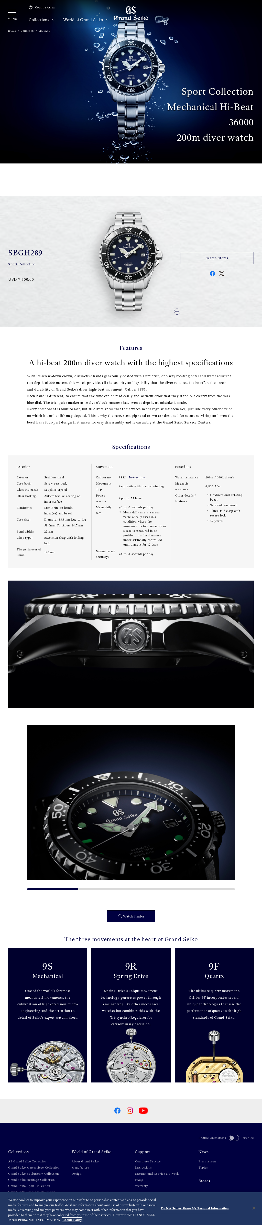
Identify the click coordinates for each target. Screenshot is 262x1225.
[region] (131, 1208)
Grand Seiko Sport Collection (29, 1186)
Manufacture (80, 1167)
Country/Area (42, 7)
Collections (42, 19)
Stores (204, 1181)
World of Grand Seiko (86, 19)
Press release (208, 1161)
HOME (12, 30)
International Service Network (157, 1174)
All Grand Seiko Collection (27, 1161)
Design (76, 1174)
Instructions (137, 477)
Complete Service (148, 1161)
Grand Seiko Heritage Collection (31, 1180)
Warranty (141, 1186)
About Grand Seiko (85, 1161)
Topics (203, 1167)
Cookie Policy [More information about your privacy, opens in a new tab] (72, 1220)
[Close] (253, 1208)
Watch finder (131, 916)
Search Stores (217, 258)
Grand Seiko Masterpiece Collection (34, 1167)
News (204, 1152)
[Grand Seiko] (131, 13)
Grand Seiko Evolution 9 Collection (33, 1174)
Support (142, 1152)
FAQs (139, 1180)
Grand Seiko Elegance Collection (31, 1192)
